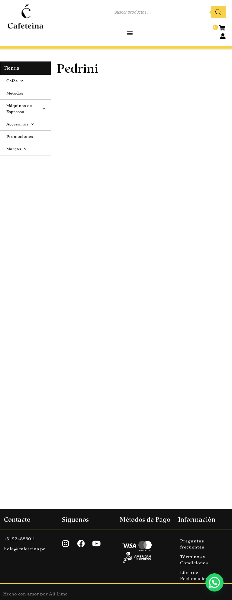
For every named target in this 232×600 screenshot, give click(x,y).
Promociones (19, 136)
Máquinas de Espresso (25, 108)
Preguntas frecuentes (192, 543)
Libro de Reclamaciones (197, 575)
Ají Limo (58, 594)
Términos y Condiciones (194, 559)
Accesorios (20, 124)
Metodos (14, 93)
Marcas (16, 149)
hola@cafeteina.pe (24, 548)
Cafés (14, 81)
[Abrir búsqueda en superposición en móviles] (168, 12)
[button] (214, 582)
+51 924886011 (19, 538)
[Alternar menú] (130, 33)
